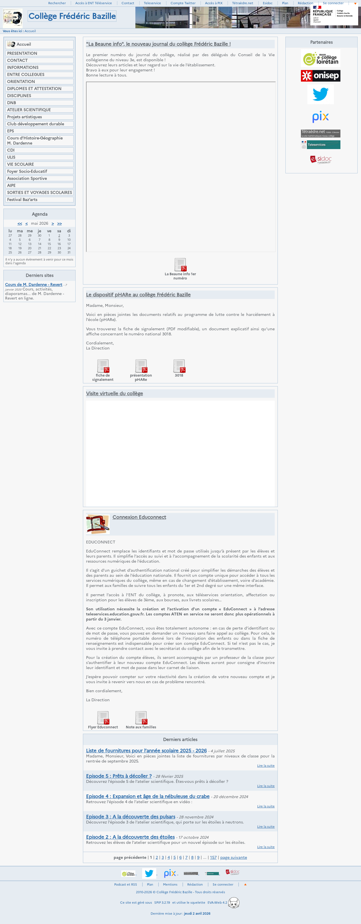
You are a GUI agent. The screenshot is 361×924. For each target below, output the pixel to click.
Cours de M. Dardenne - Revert (33, 284)
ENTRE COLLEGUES (25, 74)
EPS (10, 131)
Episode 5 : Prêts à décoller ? (119, 776)
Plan (285, 3)
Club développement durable (35, 123)
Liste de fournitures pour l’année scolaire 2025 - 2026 (146, 750)
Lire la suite (266, 766)
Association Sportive (27, 178)
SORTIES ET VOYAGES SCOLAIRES (39, 192)
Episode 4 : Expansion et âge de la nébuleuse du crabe (148, 796)
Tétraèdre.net (242, 3)
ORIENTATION (21, 81)
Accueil (30, 31)
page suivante (233, 857)
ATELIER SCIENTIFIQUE (29, 109)
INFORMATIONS (22, 67)
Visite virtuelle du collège (114, 393)
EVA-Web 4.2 (223, 902)
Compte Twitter (183, 3)
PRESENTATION (22, 53)
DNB (11, 102)
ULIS (11, 157)
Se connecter (333, 3)
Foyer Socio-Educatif (27, 171)
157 (213, 857)
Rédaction (305, 3)
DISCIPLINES (19, 95)
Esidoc (267, 3)
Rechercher (57, 3)
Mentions (170, 884)
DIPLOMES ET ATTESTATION (34, 88)
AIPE (11, 185)
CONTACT (17, 60)
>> (59, 223)
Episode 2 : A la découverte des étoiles (130, 837)
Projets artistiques (24, 116)
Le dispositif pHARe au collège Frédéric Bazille (138, 295)
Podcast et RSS (125, 884)
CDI (10, 150)
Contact (128, 3)
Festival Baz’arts (22, 199)
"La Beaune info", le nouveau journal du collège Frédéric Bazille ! (158, 44)
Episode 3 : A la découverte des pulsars (130, 817)
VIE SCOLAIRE (20, 164)
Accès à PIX (214, 3)
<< (19, 223)
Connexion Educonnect (139, 517)
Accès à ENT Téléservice (93, 3)
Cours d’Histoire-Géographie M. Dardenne (35, 141)
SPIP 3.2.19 (162, 903)
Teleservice (152, 3)
